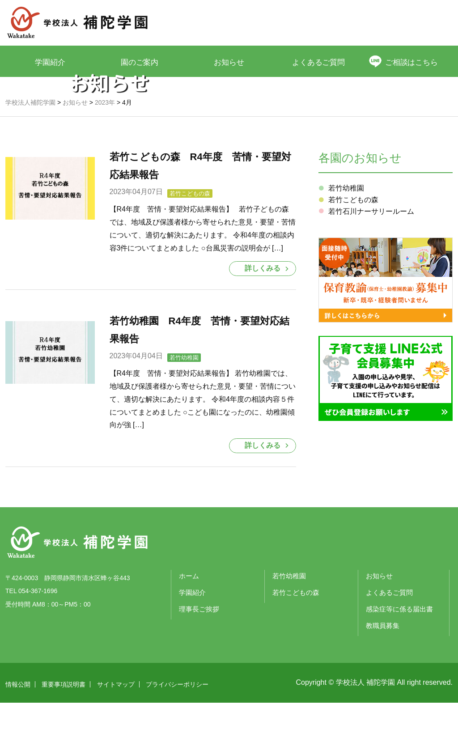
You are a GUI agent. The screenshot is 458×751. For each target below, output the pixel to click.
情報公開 (17, 732)
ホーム (189, 624)
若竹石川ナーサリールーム (371, 260)
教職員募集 (382, 674)
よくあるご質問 (318, 62)
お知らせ (229, 62)
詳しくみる (262, 317)
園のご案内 (140, 62)
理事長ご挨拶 (199, 657)
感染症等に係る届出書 (399, 657)
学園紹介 (50, 62)
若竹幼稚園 (184, 406)
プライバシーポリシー (177, 732)
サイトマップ (116, 732)
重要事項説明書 (63, 732)
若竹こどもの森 (190, 242)
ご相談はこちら (412, 62)
